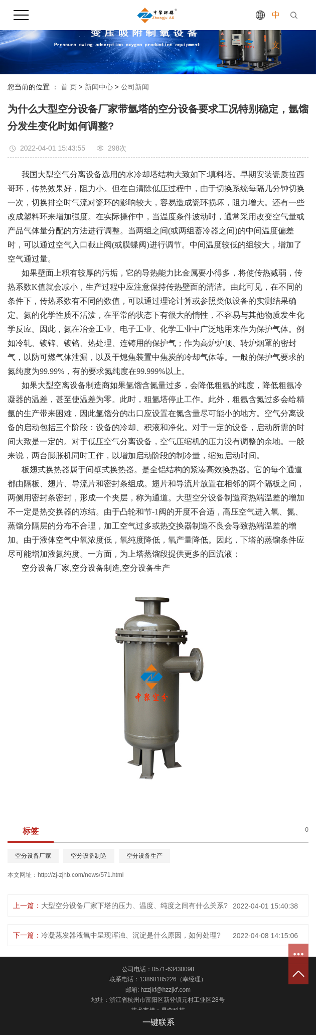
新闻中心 (99, 87)
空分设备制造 (89, 855)
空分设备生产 (144, 855)
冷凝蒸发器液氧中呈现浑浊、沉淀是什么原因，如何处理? (131, 935)
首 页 (69, 87)
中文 (276, 30)
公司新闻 (135, 87)
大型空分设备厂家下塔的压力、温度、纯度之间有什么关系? (134, 905)
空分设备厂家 (33, 855)
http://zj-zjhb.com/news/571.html (80, 874)
